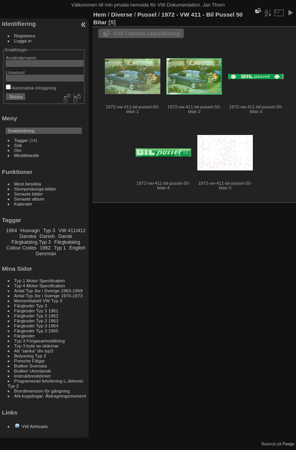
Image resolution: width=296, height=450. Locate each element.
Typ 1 (60, 248)
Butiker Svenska (30, 365)
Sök (18, 145)
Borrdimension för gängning (42, 390)
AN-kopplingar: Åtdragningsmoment (50, 395)
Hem (99, 14)
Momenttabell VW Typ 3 (38, 300)
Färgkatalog (67, 242)
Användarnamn (21, 57)
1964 (11, 230)
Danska (28, 236)
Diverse (122, 14)
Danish (47, 236)
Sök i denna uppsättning (146, 33)
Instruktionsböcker (32, 375)
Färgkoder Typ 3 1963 (36, 320)
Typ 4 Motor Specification (39, 285)
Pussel (146, 14)
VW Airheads (35, 426)
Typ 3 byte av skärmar (36, 345)
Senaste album (29, 198)
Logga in (23, 40)
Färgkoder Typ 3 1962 (36, 315)
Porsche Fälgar (29, 360)
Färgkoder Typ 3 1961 (36, 310)
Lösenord (15, 72)
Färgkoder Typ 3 (30, 305)
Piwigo (288, 444)
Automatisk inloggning (31, 87)
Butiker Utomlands (32, 370)
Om (18, 150)
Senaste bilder (28, 193)
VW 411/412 (72, 230)
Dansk (65, 236)
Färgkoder (24, 335)
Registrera (24, 35)
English (77, 248)
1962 (45, 248)
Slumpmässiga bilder (35, 188)
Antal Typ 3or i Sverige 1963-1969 (48, 290)
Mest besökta (27, 183)
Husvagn (30, 230)
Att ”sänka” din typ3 (33, 350)
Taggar (21, 140)
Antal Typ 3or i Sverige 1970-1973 (48, 295)
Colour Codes (21, 248)
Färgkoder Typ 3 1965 (36, 330)
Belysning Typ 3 (30, 355)
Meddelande (26, 155)
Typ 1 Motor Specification (39, 280)
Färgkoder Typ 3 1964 (36, 325)
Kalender (23, 203)
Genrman (45, 253)
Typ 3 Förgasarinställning (39, 340)
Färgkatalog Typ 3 (31, 242)
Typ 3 (49, 230)
